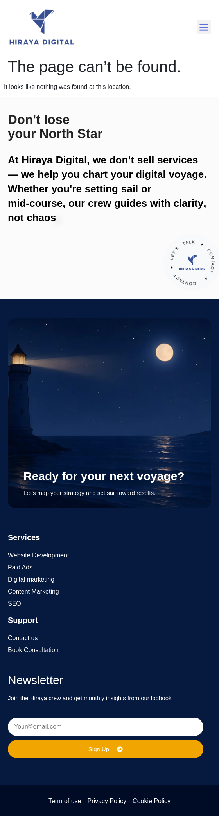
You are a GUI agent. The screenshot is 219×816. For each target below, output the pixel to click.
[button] (204, 27)
